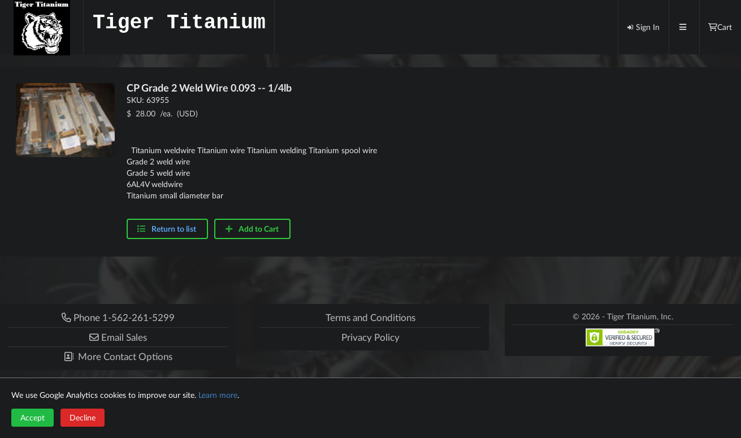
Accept (32, 417)
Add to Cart (251, 228)
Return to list (173, 228)
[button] (118, 337)
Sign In (643, 27)
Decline (83, 417)
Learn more (217, 395)
